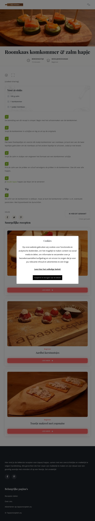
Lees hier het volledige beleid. (47, 269)
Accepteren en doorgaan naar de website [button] (47, 278)
